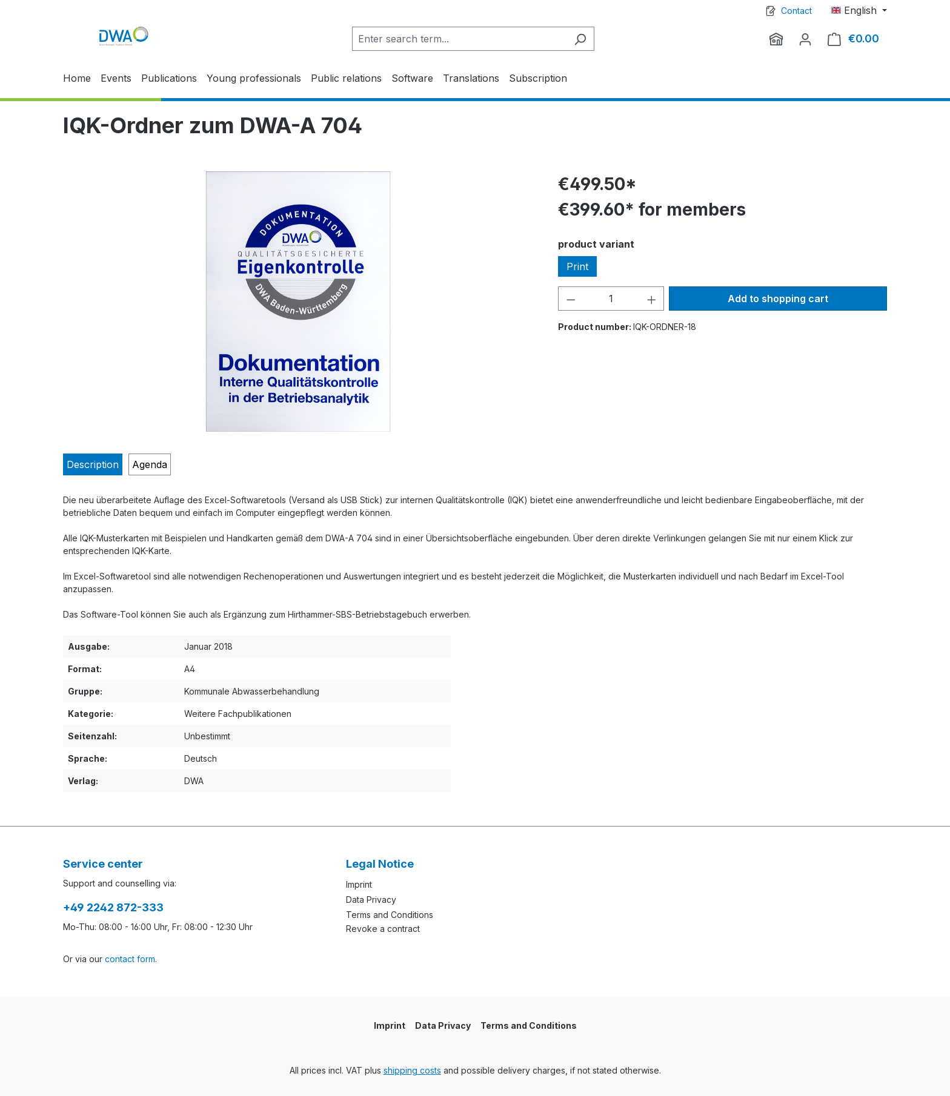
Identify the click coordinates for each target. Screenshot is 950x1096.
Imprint (359, 884)
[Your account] (805, 39)
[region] (298, 301)
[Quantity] (611, 298)
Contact (796, 10)
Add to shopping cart (778, 298)
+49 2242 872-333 (113, 907)
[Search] (580, 39)
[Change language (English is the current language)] (859, 10)
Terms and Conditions (389, 914)
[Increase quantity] (652, 298)
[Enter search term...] (459, 39)
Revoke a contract (383, 928)
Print (577, 266)
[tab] (92, 464)
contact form (130, 959)
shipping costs (412, 1070)
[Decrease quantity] (570, 298)
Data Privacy (371, 899)
